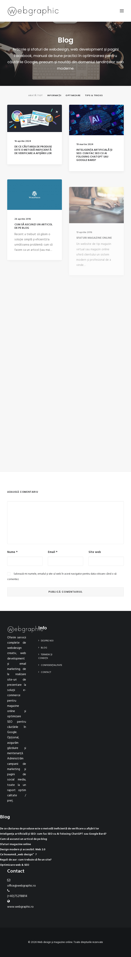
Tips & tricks (94, 95)
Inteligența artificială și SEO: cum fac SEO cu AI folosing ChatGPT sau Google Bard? (94, 155)
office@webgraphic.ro (21, 885)
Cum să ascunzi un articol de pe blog (33, 238)
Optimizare (73, 95)
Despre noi (47, 641)
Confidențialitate (51, 665)
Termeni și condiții (45, 656)
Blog (44, 648)
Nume (12, 552)
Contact (46, 672)
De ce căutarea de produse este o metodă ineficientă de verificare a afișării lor (33, 150)
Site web (95, 552)
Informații (54, 95)
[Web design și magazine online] (33, 10)
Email (52, 552)
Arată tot (35, 95)
